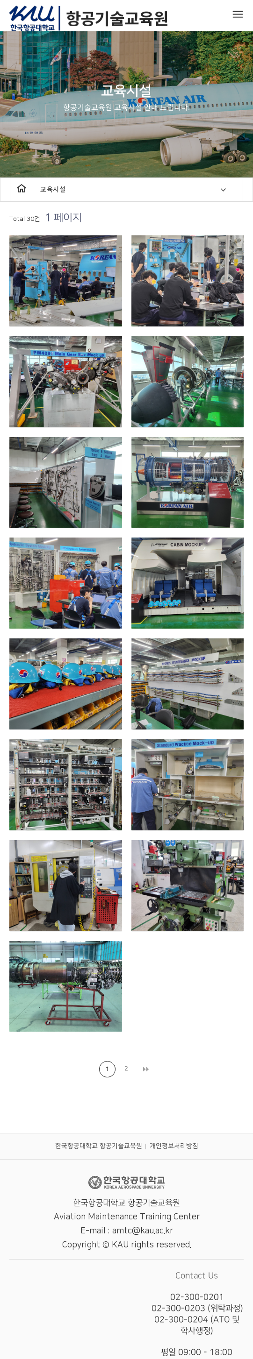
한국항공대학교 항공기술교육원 (98, 1146)
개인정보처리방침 (173, 1146)
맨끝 (145, 1069)
